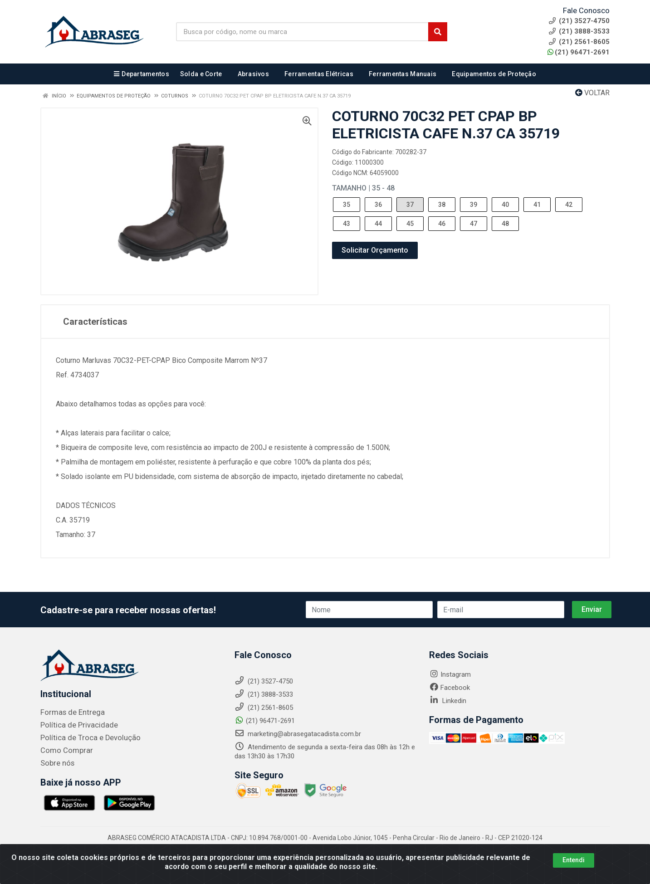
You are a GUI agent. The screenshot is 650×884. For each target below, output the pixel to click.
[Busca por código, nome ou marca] (302, 31)
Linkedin (447, 701)
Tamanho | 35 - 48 (363, 188)
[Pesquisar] (437, 31)
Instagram (450, 674)
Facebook (449, 688)
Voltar (592, 92)
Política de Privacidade (73, 725)
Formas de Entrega (68, 712)
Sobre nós (55, 763)
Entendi (573, 860)
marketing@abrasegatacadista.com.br (298, 734)
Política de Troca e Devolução (84, 738)
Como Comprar (63, 751)
